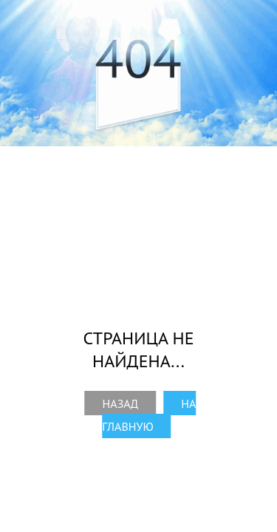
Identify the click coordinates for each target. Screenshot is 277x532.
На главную (149, 415)
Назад (121, 403)
